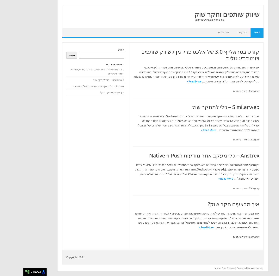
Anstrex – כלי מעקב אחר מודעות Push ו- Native (181, 155)
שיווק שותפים (217, 91)
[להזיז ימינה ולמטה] (5, 273)
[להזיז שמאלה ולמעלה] (3, 271)
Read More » (170, 81)
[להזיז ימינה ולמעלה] (5, 271)
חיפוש (97, 49)
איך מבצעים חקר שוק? (210, 204)
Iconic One (197, 268)
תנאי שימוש (200, 32)
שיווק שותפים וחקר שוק (203, 14)
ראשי (233, 32)
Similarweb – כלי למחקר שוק (202, 107)
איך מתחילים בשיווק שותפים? (186, 19)
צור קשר (218, 32)
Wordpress (233, 268)
